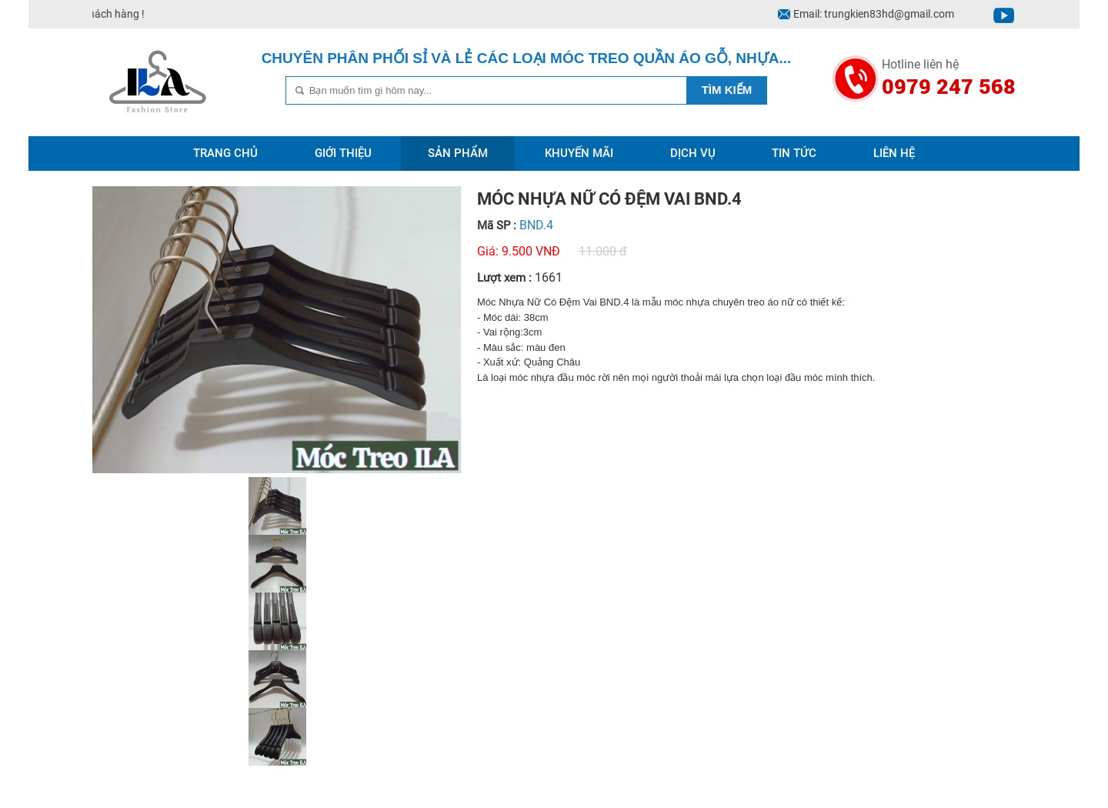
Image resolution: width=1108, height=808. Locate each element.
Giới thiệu (343, 153)
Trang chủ (225, 153)
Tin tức (794, 153)
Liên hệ (894, 153)
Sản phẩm (458, 153)
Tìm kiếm (727, 89)
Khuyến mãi (579, 153)
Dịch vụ (693, 153)
